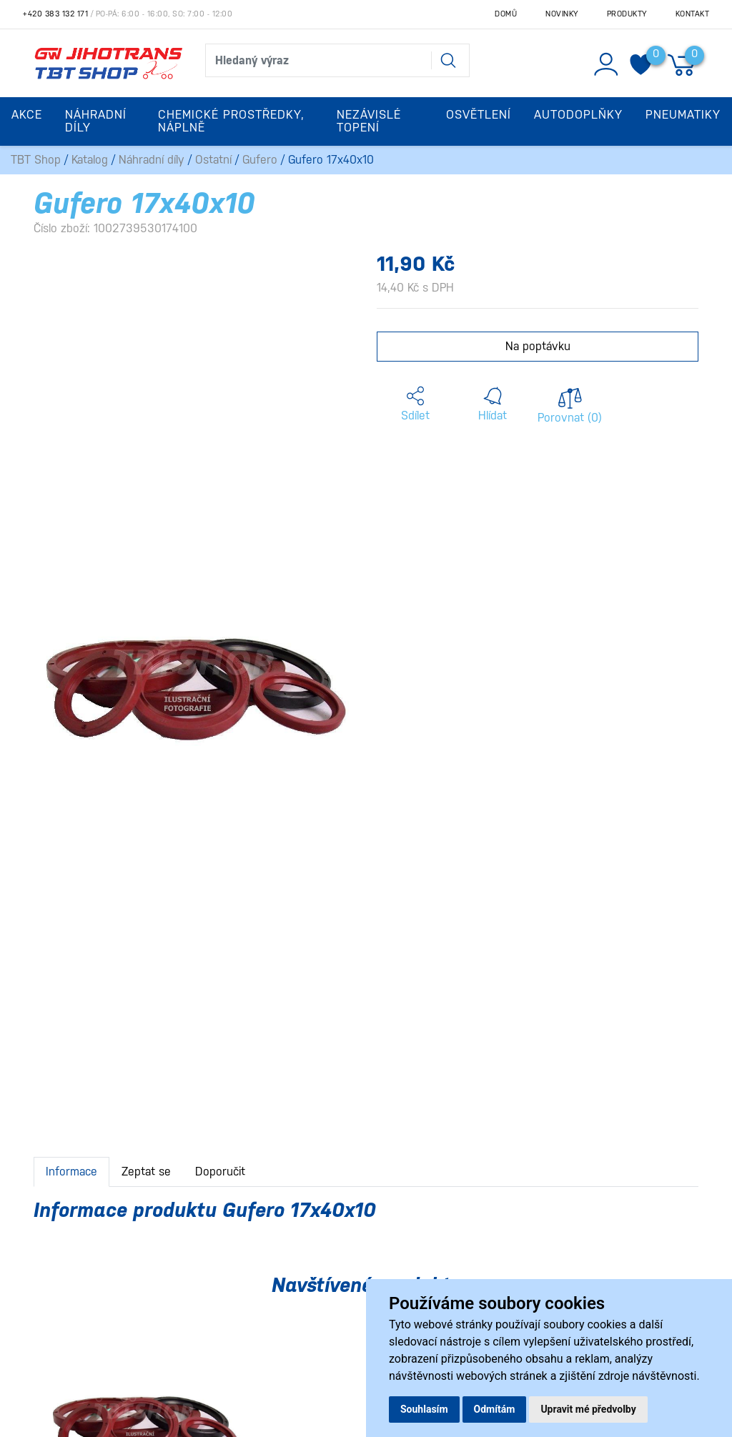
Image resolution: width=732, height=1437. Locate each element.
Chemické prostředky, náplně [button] (231, 121)
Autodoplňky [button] (578, 114)
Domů (506, 14)
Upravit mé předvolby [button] (587, 1409)
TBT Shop (36, 159)
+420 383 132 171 (55, 14)
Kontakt (693, 14)
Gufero (259, 159)
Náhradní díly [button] (96, 121)
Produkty (627, 14)
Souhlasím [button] (424, 1409)
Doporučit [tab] (220, 1171)
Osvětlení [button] (478, 114)
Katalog (89, 159)
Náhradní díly (151, 159)
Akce (26, 114)
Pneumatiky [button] (683, 114)
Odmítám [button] (494, 1409)
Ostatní (213, 159)
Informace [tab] (71, 1171)
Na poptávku (537, 346)
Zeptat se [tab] (146, 1171)
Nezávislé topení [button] (369, 121)
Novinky (561, 14)
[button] (415, 404)
